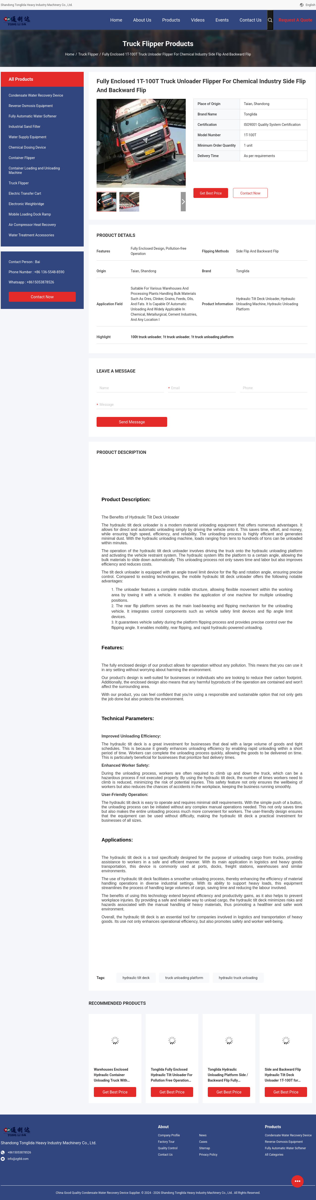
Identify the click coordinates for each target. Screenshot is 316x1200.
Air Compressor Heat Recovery (32, 225)
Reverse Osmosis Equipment (31, 106)
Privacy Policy (208, 1154)
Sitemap (204, 1148)
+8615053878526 (40, 282)
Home (70, 54)
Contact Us (165, 1154)
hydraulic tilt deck (136, 978)
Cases (203, 1142)
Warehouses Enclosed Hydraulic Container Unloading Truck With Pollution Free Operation (113, 1075)
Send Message (132, 422)
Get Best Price (211, 193)
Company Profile (169, 1135)
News (203, 1135)
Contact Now (42, 297)
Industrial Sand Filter (24, 127)
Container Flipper (22, 158)
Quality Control (168, 1148)
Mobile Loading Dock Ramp (30, 214)
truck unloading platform (184, 978)
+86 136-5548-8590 (49, 272)
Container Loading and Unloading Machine (34, 170)
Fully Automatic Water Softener (32, 116)
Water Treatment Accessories (31, 235)
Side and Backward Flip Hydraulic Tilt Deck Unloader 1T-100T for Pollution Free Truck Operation (283, 1075)
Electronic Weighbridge (26, 204)
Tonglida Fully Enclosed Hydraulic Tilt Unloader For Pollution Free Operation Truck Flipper (171, 1075)
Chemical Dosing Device (27, 147)
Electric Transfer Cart (25, 193)
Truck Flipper (88, 54)
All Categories (274, 1154)
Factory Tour (166, 1142)
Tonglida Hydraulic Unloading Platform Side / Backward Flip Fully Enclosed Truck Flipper (228, 1075)
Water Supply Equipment (27, 137)
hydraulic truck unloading (238, 978)
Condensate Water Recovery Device (36, 95)
